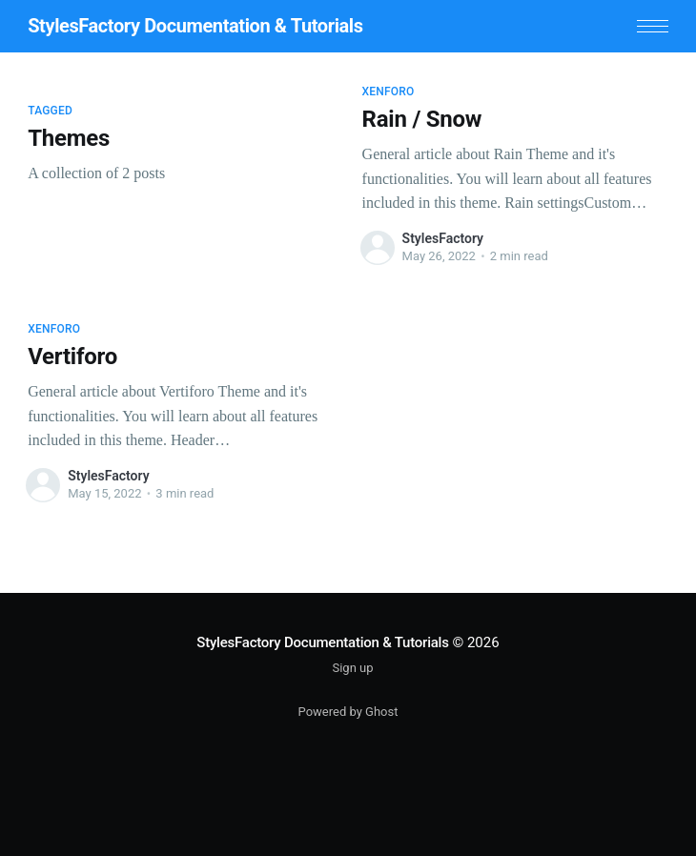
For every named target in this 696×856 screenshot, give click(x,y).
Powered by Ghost (348, 711)
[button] (652, 26)
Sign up (352, 668)
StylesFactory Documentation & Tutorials (195, 25)
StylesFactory (442, 238)
